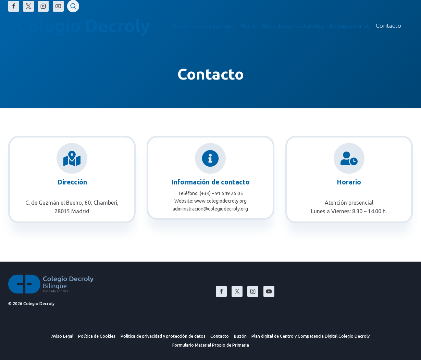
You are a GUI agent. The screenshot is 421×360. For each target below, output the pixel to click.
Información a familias (203, 26)
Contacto (388, 26)
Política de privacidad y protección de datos (163, 336)
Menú (247, 26)
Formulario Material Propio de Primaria (210, 345)
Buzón (240, 336)
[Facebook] (13, 6)
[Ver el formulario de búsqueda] (73, 6)
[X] (28, 6)
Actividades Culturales (292, 26)
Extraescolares (349, 26)
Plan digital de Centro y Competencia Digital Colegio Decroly (310, 336)
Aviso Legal (62, 336)
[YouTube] (58, 6)
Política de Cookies (96, 336)
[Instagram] (43, 6)
